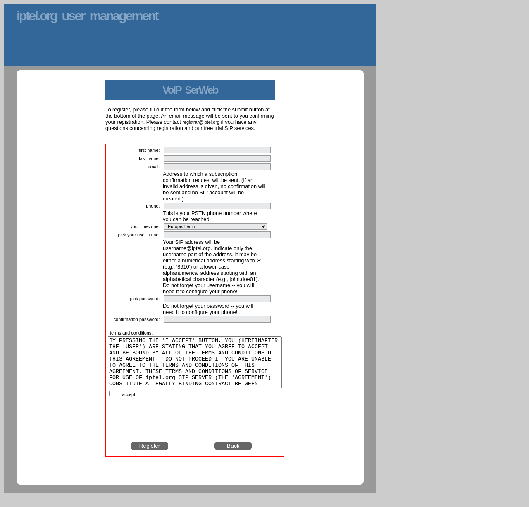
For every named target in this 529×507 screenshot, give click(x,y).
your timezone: (145, 226)
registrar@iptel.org (200, 122)
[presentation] (195, 429)
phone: (153, 205)
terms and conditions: (131, 332)
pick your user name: (139, 234)
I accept (127, 404)
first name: (149, 150)
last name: (149, 158)
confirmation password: (137, 319)
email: (154, 166)
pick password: (145, 298)
